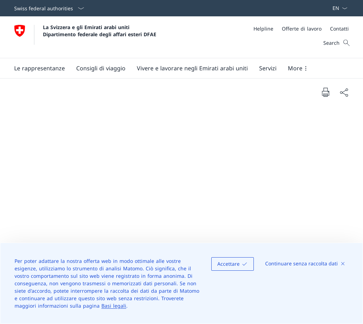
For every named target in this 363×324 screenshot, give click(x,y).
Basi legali (113, 305)
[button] (40, 68)
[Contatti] (339, 28)
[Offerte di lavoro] (302, 28)
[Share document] (344, 92)
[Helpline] (263, 28)
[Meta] (301, 28)
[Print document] (325, 92)
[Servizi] (267, 68)
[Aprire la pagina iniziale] (85, 37)
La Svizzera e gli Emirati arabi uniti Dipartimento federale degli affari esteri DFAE (99, 30)
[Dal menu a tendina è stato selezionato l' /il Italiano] (337, 8)
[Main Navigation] (176, 68)
